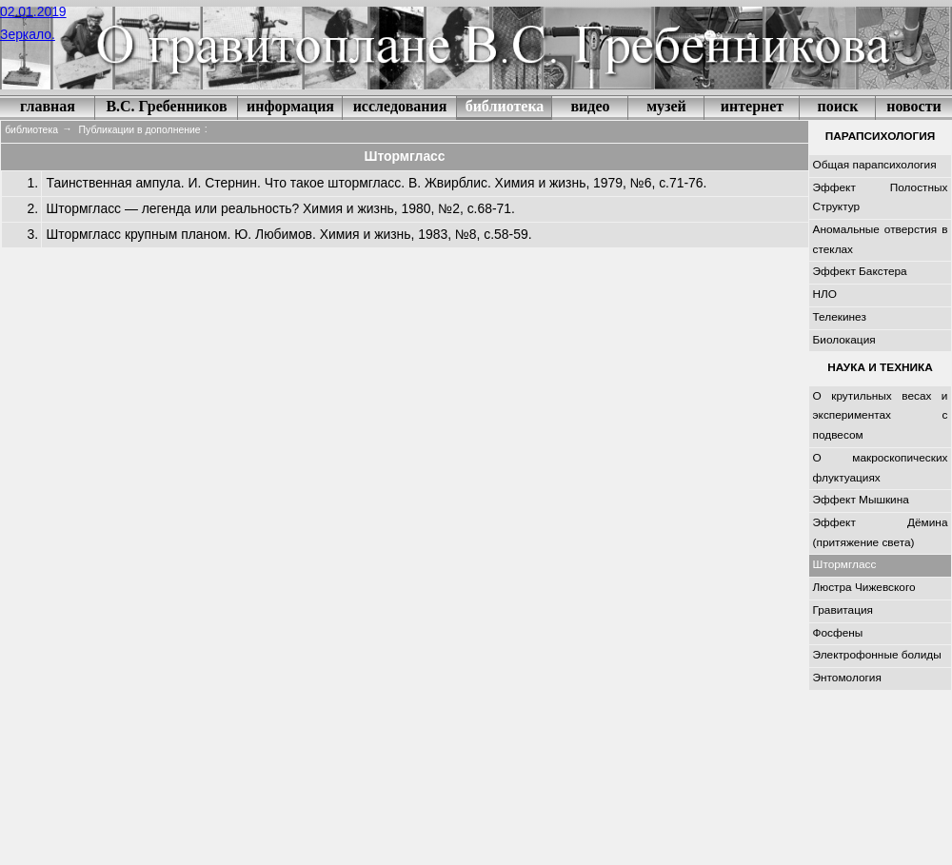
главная (47, 106)
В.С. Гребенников (166, 106)
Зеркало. (27, 34)
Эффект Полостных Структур (880, 197)
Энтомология (847, 677)
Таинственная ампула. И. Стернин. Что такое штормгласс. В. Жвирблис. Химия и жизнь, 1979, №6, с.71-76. (377, 182)
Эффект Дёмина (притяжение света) (880, 532)
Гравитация (843, 610)
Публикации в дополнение (140, 130)
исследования (400, 106)
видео (589, 106)
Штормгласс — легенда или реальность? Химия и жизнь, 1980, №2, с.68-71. (281, 208)
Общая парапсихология (875, 164)
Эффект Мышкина (861, 499)
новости (914, 106)
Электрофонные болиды (877, 654)
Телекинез (839, 317)
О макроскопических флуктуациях (880, 467)
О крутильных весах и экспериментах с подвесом (880, 415)
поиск (838, 106)
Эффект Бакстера (860, 271)
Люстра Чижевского (864, 587)
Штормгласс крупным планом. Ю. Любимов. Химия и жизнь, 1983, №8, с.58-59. (289, 234)
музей (666, 106)
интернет (752, 106)
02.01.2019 (33, 11)
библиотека (505, 106)
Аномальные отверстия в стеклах (880, 239)
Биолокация (844, 339)
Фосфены (838, 632)
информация (290, 106)
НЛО (825, 294)
